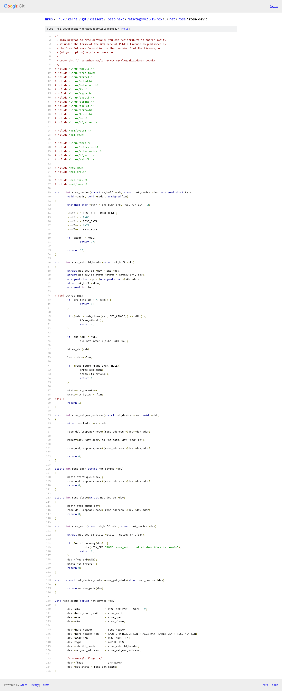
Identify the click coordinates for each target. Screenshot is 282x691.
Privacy (34, 685)
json (275, 684)
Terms (45, 685)
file (125, 28)
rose (182, 19)
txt (265, 684)
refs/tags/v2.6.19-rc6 (144, 19)
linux (49, 19)
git (84, 19)
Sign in (274, 6)
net (172, 19)
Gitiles (23, 685)
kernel (73, 19)
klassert (96, 19)
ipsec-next (115, 19)
